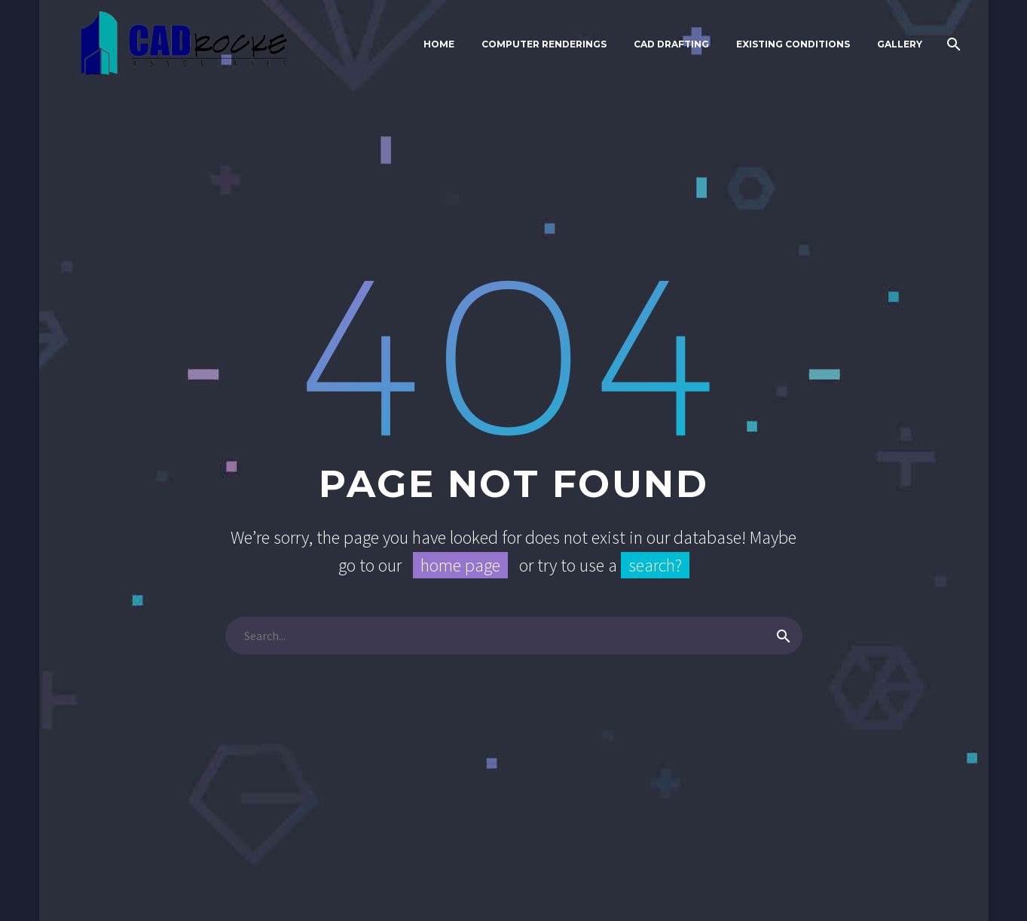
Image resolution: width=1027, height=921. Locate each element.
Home (438, 44)
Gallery (899, 44)
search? (655, 565)
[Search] (952, 44)
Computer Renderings (544, 44)
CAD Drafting (671, 44)
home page (460, 565)
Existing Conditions (793, 44)
